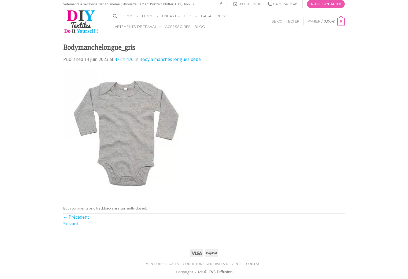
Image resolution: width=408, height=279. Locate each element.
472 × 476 (123, 59)
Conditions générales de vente (212, 264)
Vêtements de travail (138, 27)
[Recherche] (115, 16)
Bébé (190, 16)
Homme (129, 16)
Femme (150, 16)
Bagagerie (213, 16)
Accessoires (178, 27)
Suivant (73, 224)
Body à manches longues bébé (170, 59)
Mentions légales (162, 264)
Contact (254, 264)
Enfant (171, 16)
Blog (199, 27)
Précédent (76, 217)
